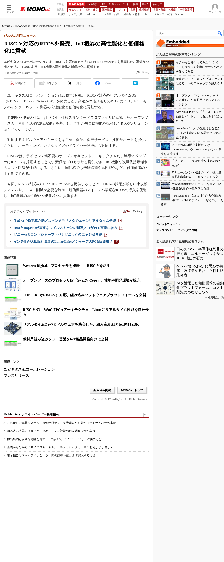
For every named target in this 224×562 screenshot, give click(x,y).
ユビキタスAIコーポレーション (29, 369)
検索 (220, 33)
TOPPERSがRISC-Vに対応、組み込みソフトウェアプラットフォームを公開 (84, 295)
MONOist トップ (132, 390)
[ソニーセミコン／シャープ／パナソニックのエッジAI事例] (61, 234)
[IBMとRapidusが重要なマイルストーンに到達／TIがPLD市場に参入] (68, 228)
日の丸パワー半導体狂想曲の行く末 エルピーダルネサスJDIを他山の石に (200, 253)
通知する (51, 83)
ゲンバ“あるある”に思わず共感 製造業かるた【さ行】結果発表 (200, 270)
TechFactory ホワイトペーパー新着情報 (31, 414)
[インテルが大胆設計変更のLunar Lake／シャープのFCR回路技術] (66, 241)
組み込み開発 (22, 26)
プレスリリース (16, 375)
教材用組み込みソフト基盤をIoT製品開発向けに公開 (65, 339)
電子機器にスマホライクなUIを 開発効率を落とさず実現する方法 (51, 455)
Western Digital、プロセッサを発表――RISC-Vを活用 (66, 266)
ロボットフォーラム (168, 224)
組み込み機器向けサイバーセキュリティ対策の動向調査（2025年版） (52, 431)
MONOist (7, 26)
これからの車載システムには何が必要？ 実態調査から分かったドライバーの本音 (61, 422)
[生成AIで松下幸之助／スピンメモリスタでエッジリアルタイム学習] (68, 221)
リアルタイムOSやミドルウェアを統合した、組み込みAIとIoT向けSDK (81, 324)
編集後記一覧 (216, 297)
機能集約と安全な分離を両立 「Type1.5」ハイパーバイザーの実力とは (54, 439)
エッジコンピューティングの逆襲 (176, 230)
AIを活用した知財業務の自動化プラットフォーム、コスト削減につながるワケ (200, 287)
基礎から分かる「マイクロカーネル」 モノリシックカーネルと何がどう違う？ (60, 447)
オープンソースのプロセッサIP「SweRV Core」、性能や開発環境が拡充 (81, 280)
